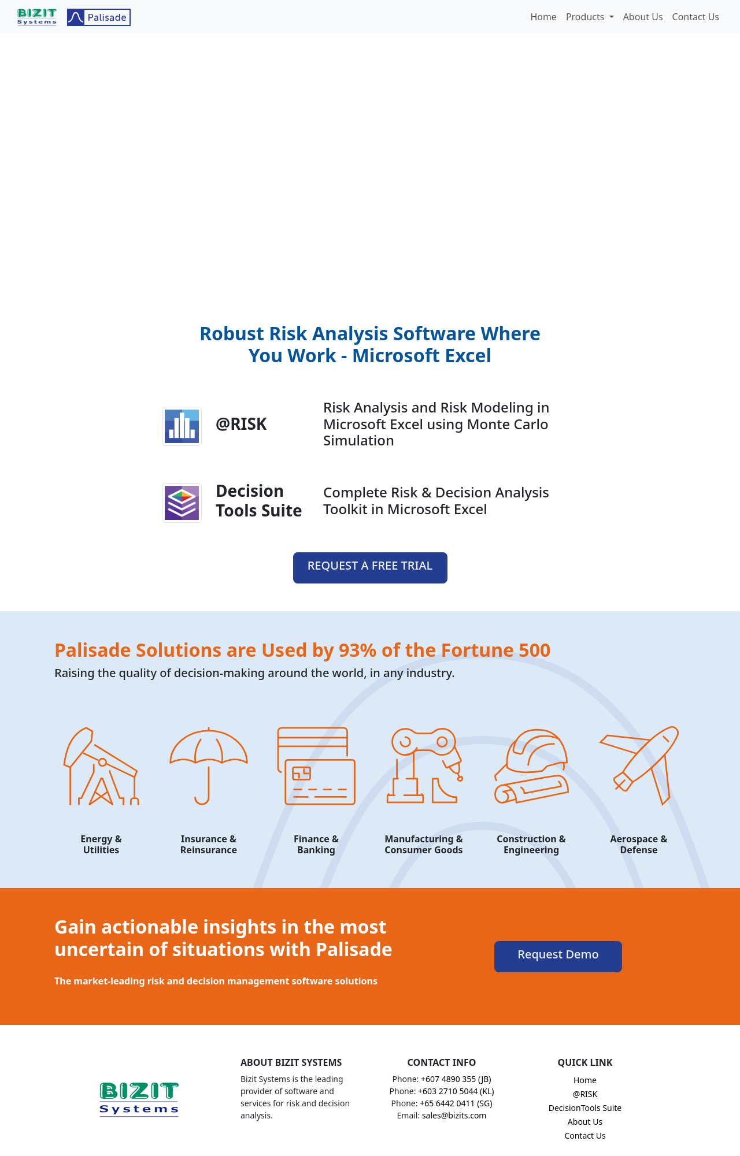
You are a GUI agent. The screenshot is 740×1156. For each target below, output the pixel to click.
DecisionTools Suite (585, 1107)
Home (543, 16)
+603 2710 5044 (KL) (456, 1091)
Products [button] (586, 16)
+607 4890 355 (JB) (456, 1078)
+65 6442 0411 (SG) (456, 1103)
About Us (643, 16)
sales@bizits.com (454, 1115)
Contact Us (695, 16)
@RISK (585, 1093)
